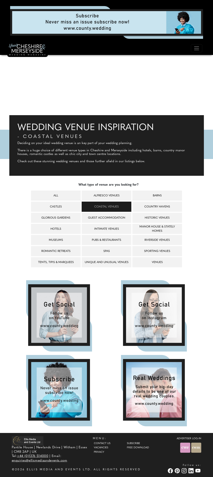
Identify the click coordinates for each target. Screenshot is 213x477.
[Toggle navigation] (196, 48)
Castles (56, 206)
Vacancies (101, 447)
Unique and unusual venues (106, 262)
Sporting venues (157, 251)
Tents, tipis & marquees (56, 262)
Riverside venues (157, 240)
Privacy (99, 452)
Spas (106, 251)
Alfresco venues (107, 195)
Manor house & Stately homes (157, 229)
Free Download (138, 447)
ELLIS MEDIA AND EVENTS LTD (58, 469)
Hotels (55, 229)
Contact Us (102, 443)
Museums (56, 240)
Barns (157, 195)
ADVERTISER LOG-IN (189, 438)
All (56, 195)
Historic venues (157, 217)
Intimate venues (106, 229)
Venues (157, 262)
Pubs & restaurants (106, 240)
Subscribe (133, 443)
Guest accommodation (106, 217)
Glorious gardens (55, 217)
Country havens (157, 206)
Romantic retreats (56, 251)
